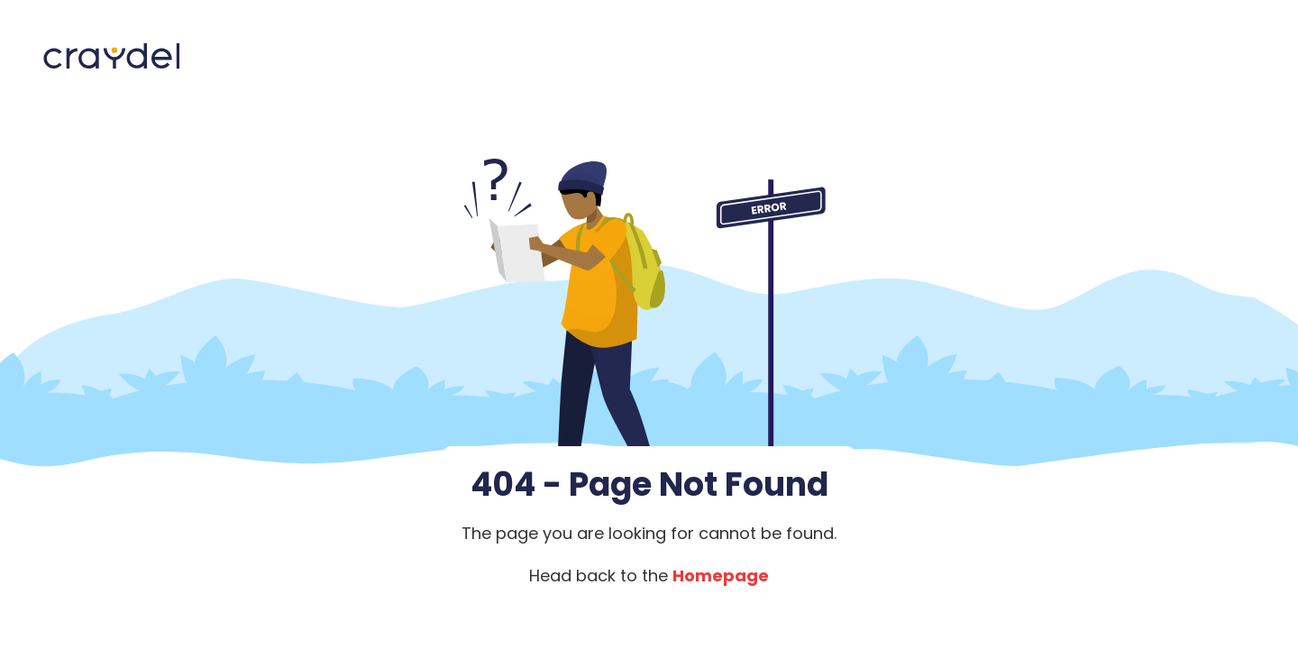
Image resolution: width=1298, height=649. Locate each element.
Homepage (720, 575)
